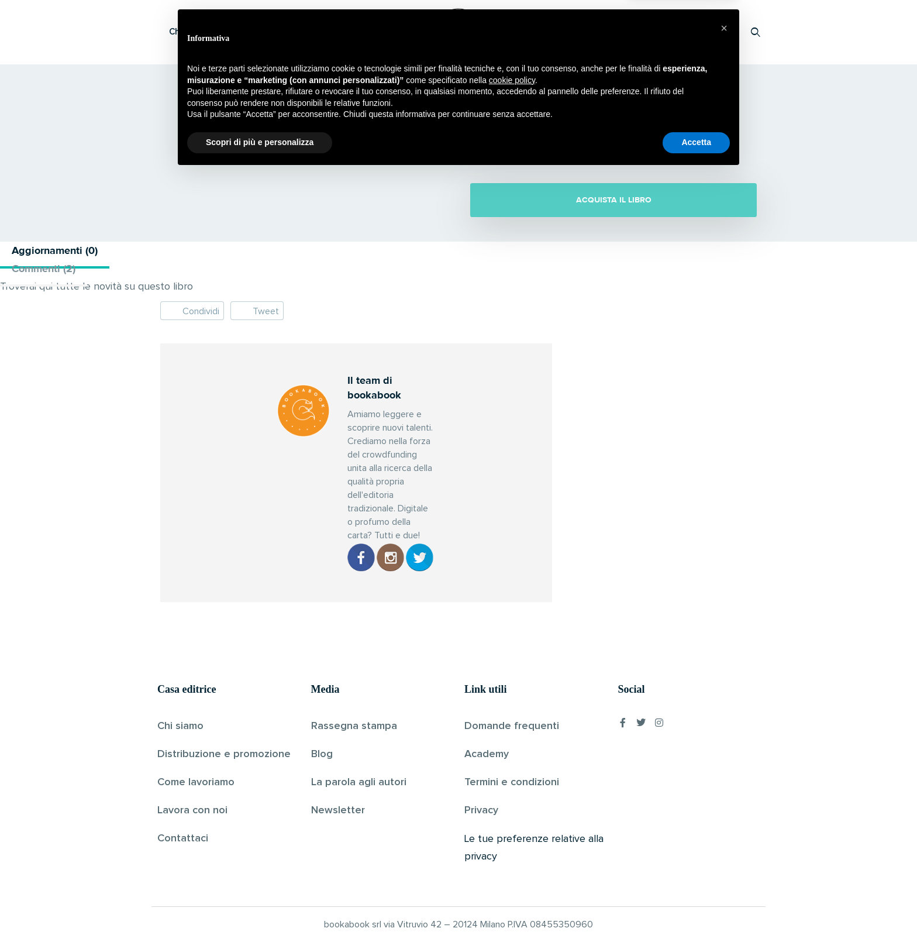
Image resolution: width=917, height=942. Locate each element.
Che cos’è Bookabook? (216, 31)
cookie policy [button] (512, 847)
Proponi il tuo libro (662, 31)
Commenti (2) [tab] (43, 268)
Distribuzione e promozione (224, 754)
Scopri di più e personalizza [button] (259, 910)
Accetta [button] (696, 910)
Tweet (257, 310)
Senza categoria (547, 145)
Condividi (192, 310)
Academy (486, 754)
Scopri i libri (309, 31)
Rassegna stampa (354, 726)
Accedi (725, 31)
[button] (724, 795)
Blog (322, 754)
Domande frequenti (511, 726)
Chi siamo (180, 726)
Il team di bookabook (417, 145)
